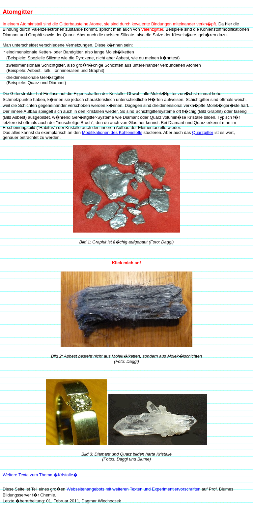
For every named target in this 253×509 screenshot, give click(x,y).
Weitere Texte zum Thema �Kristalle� (40, 474)
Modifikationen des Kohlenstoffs (112, 132)
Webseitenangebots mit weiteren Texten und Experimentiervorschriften (133, 489)
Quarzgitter (202, 132)
